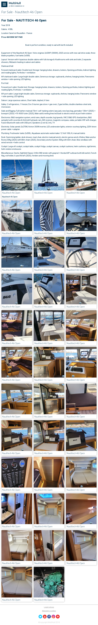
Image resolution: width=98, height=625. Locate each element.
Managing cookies (49, 611)
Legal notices (49, 607)
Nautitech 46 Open (11, 192)
